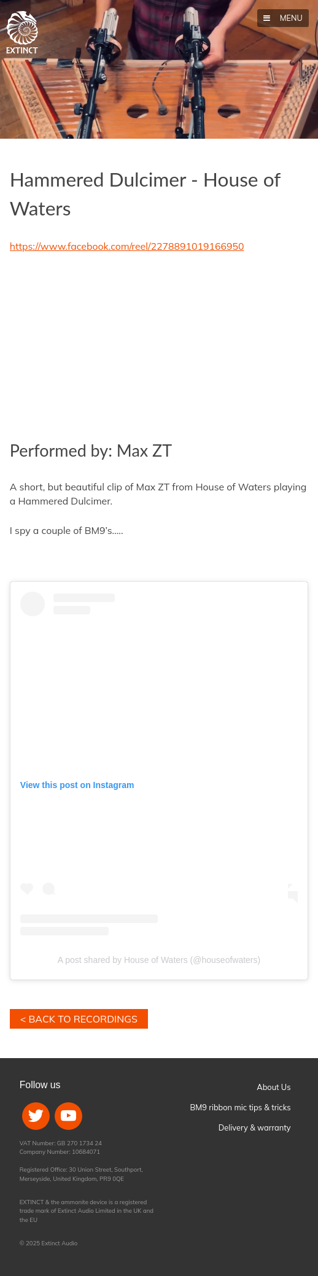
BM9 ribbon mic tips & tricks (240, 1107)
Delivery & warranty (255, 1127)
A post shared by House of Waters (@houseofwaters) (159, 960)
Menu (289, 18)
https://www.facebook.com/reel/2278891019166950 (127, 246)
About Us (273, 1087)
